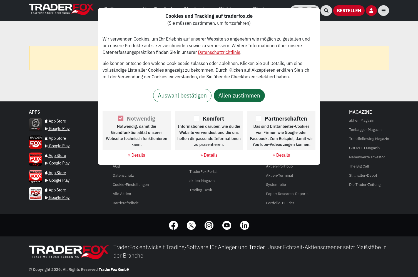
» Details (136, 155)
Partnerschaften (286, 118)
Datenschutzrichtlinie (219, 52)
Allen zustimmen (239, 95)
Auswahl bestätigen (182, 95)
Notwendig (141, 118)
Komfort (213, 118)
